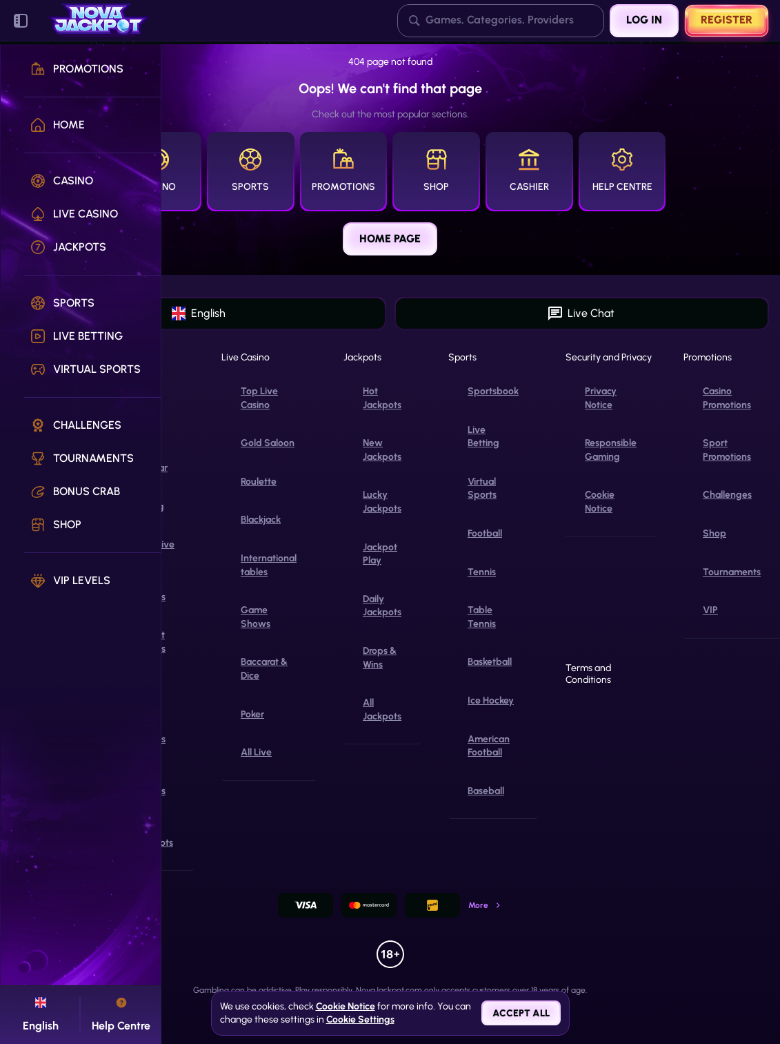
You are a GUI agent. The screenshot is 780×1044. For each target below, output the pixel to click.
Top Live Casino (259, 398)
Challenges (727, 495)
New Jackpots (382, 450)
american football (489, 746)
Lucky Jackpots (382, 501)
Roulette (259, 481)
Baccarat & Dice (264, 669)
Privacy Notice (601, 398)
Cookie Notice (599, 501)
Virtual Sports (482, 488)
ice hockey (491, 700)
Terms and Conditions (588, 674)
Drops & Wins (380, 657)
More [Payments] (485, 905)
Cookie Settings (360, 1019)
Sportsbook (493, 391)
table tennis (482, 617)
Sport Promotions (727, 450)
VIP (710, 610)
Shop (714, 533)
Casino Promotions (727, 398)
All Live (256, 752)
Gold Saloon (267, 443)
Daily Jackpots (382, 606)
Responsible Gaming (611, 450)
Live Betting (483, 437)
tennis (482, 572)
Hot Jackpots (382, 398)
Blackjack (261, 519)
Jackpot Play (380, 554)
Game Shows (255, 617)
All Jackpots (382, 709)
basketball (490, 662)
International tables (269, 565)
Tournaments (732, 572)
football (485, 533)
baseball (486, 791)
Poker (252, 714)
